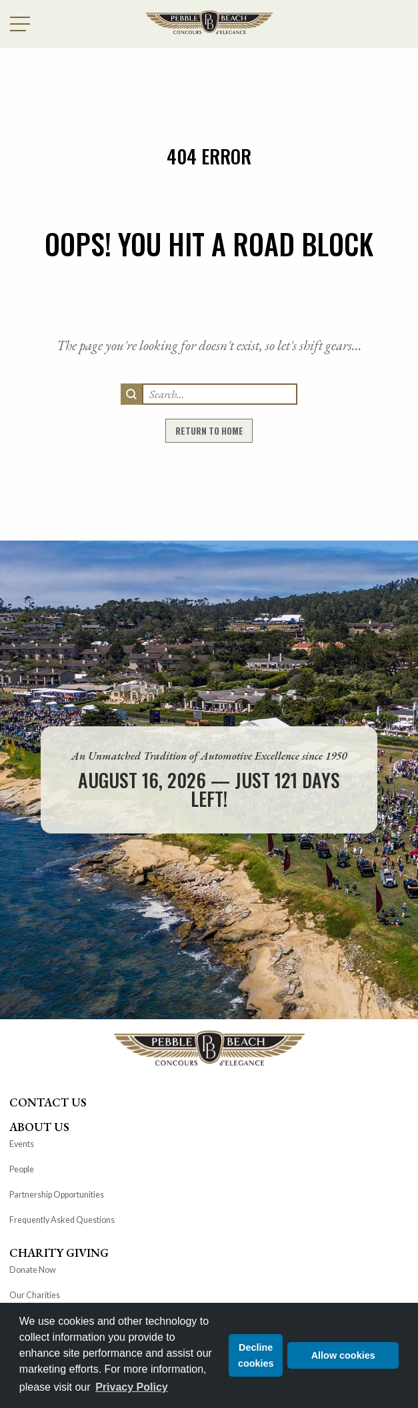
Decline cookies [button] (256, 1355)
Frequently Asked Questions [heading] (62, 1220)
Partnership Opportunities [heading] (56, 1195)
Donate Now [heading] (32, 1270)
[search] (131, 394)
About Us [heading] (39, 1126)
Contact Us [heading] (48, 1102)
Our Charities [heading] (34, 1295)
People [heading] (21, 1169)
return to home (209, 430)
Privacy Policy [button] (131, 1387)
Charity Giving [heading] (59, 1252)
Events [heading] (21, 1144)
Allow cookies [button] (343, 1355)
